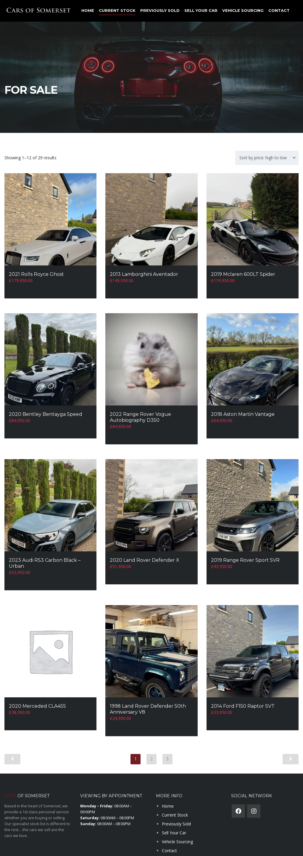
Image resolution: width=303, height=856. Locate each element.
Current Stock (117, 10)
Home (87, 10)
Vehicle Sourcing (243, 10)
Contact (279, 10)
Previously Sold (160, 10)
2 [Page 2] (151, 740)
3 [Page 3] (167, 740)
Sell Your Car (200, 10)
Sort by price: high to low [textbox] (263, 157)
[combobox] (267, 158)
